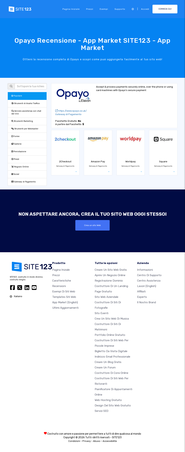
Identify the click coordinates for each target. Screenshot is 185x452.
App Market (65, 302)
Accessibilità (110, 441)
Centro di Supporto (149, 275)
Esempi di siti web (63, 291)
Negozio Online (20, 167)
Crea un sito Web (92, 225)
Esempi (104, 9)
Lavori (146, 286)
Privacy (86, 441)
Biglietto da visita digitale (111, 351)
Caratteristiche (61, 280)
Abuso (96, 441)
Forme (15, 136)
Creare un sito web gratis (111, 269)
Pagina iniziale (71, 9)
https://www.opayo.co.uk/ (71, 110)
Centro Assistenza (148, 280)
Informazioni (145, 269)
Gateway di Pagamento (23, 182)
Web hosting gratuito (108, 400)
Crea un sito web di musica (112, 318)
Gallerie (16, 144)
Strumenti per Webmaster (24, 129)
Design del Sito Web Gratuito (113, 405)
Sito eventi (101, 313)
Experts (142, 297)
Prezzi (89, 9)
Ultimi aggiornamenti (65, 307)
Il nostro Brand (146, 302)
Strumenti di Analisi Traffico (25, 103)
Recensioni (59, 286)
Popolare (16, 96)
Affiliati (141, 291)
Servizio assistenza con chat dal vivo (26, 112)
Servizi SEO (101, 411)
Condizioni (74, 441)
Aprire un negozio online (110, 275)
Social (15, 174)
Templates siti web (64, 297)
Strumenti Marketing (22, 121)
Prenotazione (18, 151)
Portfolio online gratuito (110, 335)
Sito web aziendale (106, 297)
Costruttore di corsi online (111, 373)
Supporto (120, 9)
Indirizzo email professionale (112, 356)
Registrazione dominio (109, 280)
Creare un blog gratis (108, 362)
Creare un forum (105, 367)
